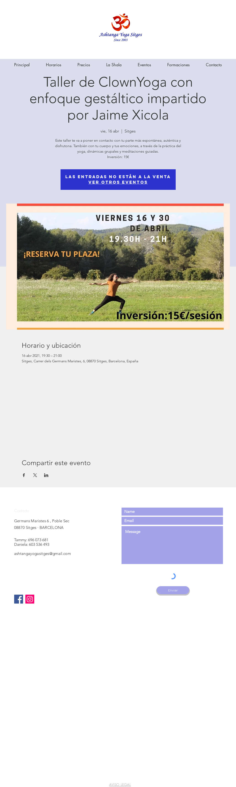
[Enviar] (173, 590)
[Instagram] (29, 599)
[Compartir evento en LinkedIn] (46, 475)
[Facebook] (18, 599)
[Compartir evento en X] (35, 475)
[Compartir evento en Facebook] (24, 475)
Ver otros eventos (118, 182)
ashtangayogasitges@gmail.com (42, 553)
